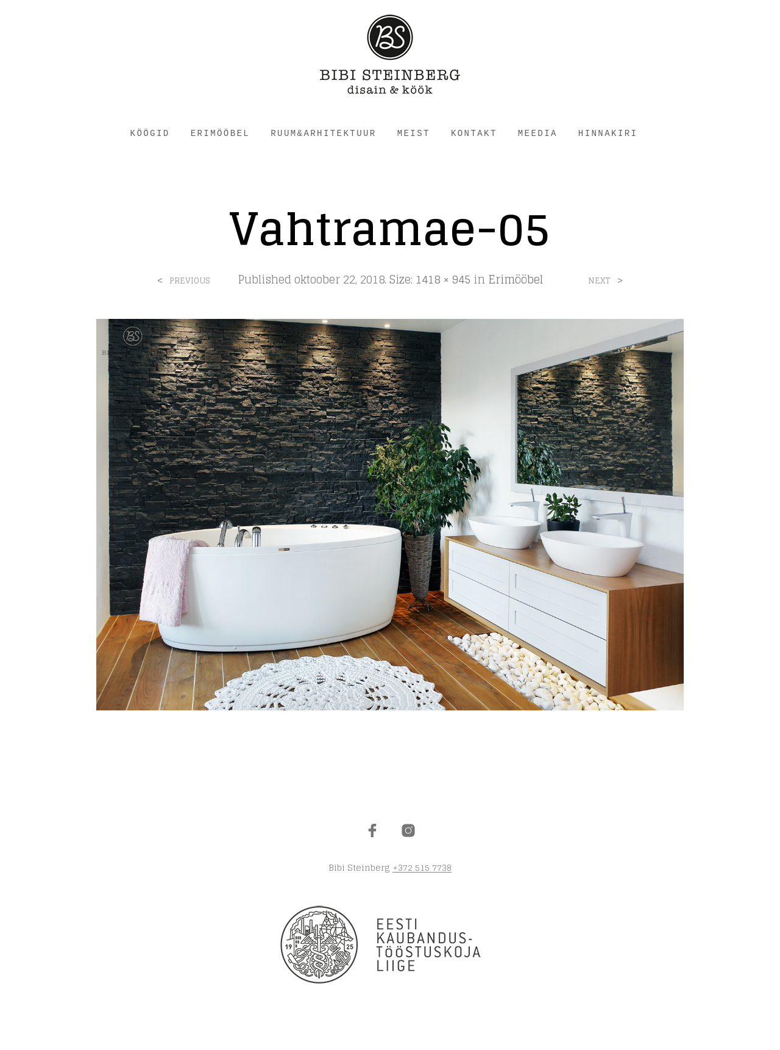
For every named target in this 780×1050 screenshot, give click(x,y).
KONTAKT (474, 133)
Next (599, 281)
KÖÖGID (150, 133)
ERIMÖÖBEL (220, 133)
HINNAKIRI (608, 133)
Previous (189, 281)
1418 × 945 (443, 279)
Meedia (538, 133)
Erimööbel (515, 279)
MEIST (413, 133)
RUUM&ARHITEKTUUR (323, 133)
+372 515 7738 (422, 868)
